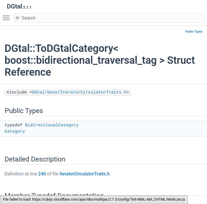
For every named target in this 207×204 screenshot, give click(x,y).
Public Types (193, 31)
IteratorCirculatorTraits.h (84, 174)
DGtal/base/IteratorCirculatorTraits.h (79, 92)
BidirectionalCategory (52, 125)
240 (42, 174)
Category (15, 131)
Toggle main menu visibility (7, 15)
